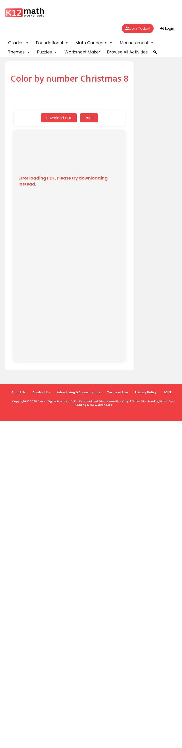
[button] (155, 52)
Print (89, 118)
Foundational (52, 42)
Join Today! (137, 28)
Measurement (137, 42)
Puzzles (47, 52)
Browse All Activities (127, 52)
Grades (18, 42)
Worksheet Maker (82, 52)
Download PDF (59, 118)
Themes (19, 52)
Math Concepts (94, 42)
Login (167, 28)
